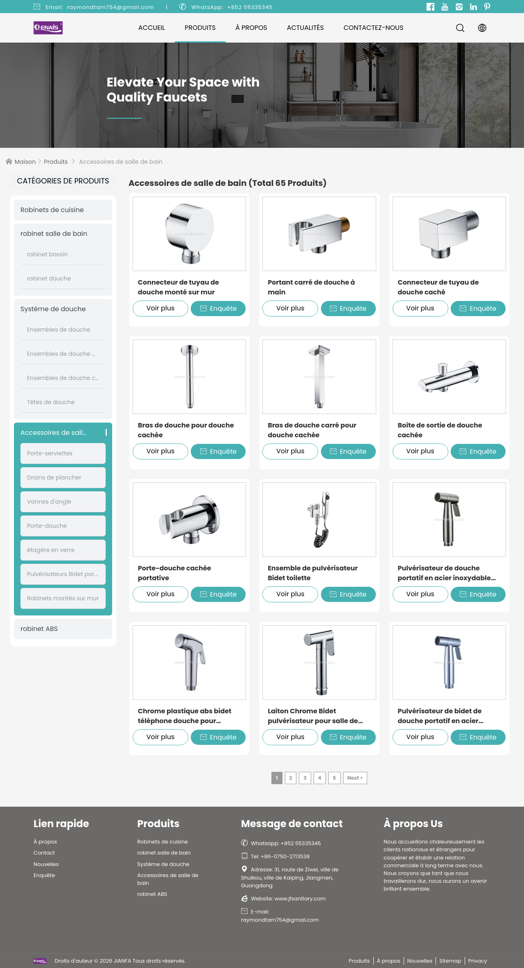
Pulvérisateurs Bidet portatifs (63, 574)
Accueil (151, 27)
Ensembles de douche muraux (63, 354)
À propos (251, 27)
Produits (200, 27)
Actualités (305, 27)
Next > (355, 777)
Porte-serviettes (49, 453)
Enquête (218, 308)
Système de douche (53, 309)
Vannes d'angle (49, 502)
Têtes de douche (51, 402)
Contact (44, 852)
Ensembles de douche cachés (63, 378)
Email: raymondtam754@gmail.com (99, 7)
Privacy (477, 960)
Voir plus (161, 308)
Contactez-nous (373, 27)
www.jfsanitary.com (299, 898)
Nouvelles (46, 864)
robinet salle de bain (53, 233)
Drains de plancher (54, 477)
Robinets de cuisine (52, 210)
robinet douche (49, 278)
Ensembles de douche (58, 330)
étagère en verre (51, 550)
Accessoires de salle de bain (63, 432)
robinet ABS (39, 628)
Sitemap (450, 960)
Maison (25, 162)
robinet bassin (47, 254)
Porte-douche (47, 526)
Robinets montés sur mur (63, 598)
